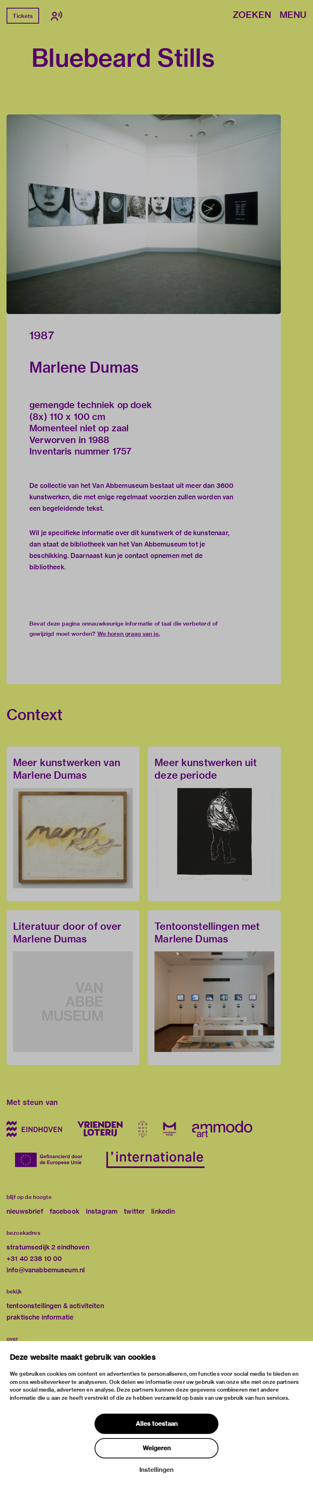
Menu (293, 15)
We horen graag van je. (128, 633)
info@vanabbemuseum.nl (46, 1270)
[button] (144, 214)
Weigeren (157, 1448)
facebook (64, 1211)
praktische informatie (40, 1317)
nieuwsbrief (25, 1211)
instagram (101, 1211)
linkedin (163, 1211)
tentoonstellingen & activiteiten (55, 1306)
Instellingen (156, 1470)
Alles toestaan (157, 1424)
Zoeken (252, 15)
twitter (134, 1211)
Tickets (23, 16)
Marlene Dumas (84, 367)
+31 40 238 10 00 (34, 1258)
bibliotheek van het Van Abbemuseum (128, 544)
